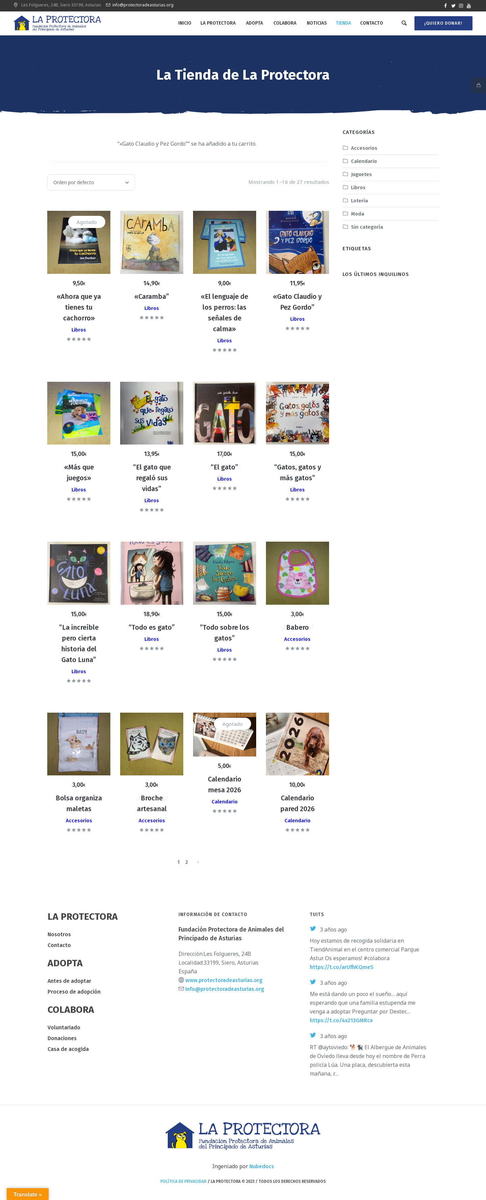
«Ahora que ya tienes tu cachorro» (79, 307)
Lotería (359, 201)
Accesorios (297, 639)
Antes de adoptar (69, 981)
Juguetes (361, 174)
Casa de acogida (68, 1049)
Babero (297, 627)
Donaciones (62, 1038)
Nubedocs (261, 1166)
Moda (357, 214)
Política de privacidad (183, 1181)
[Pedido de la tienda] (91, 182)
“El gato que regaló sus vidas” (152, 478)
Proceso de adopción (74, 992)
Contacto (59, 945)
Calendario (225, 802)
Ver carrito (80, 144)
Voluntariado (64, 1027)
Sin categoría (367, 227)
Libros (79, 330)
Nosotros (59, 934)
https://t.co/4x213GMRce (341, 1020)
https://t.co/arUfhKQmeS (342, 967)
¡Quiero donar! (443, 23)
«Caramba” (151, 296)
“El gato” (224, 467)
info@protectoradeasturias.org (142, 5)
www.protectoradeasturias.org (224, 980)
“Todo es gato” (152, 627)
